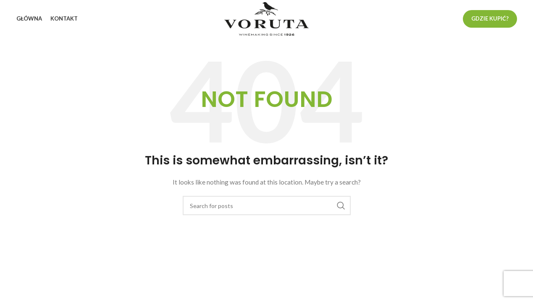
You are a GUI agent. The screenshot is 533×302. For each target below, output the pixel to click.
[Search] (267, 205)
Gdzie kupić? (490, 18)
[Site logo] (266, 18)
